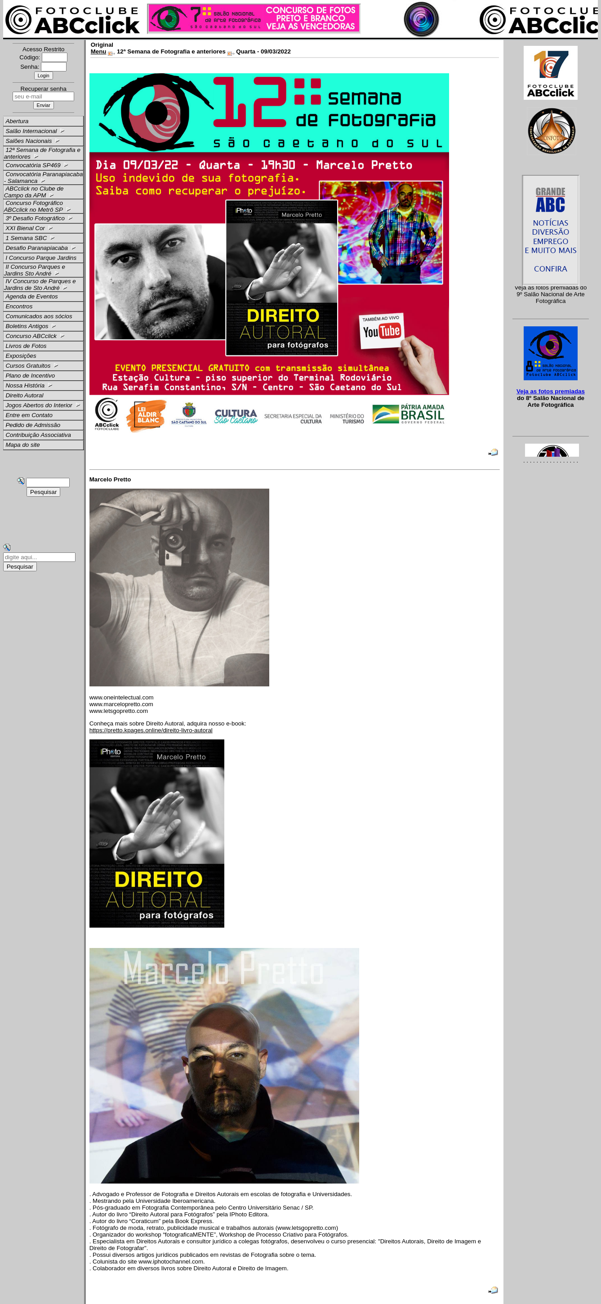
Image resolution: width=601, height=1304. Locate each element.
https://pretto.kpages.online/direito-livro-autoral (151, 730)
